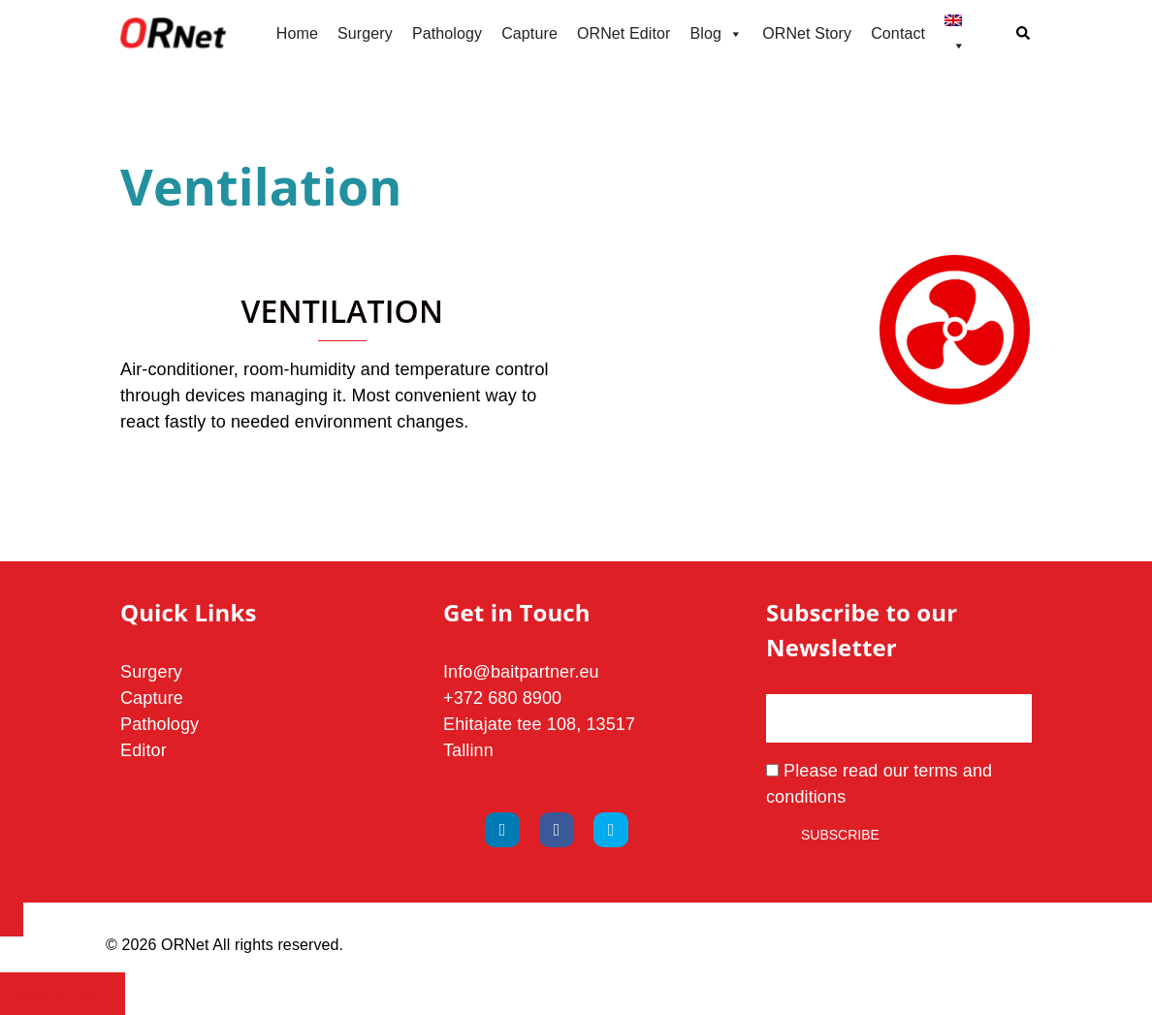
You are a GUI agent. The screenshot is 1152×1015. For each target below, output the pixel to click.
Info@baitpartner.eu (521, 672)
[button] (1024, 34)
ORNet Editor (624, 33)
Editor (143, 750)
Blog (717, 34)
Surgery (365, 33)
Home (297, 33)
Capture (529, 33)
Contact (898, 33)
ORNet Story (806, 33)
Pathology (447, 33)
